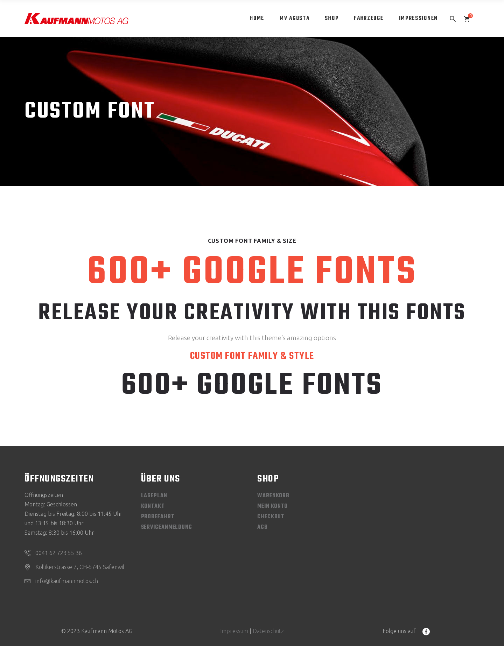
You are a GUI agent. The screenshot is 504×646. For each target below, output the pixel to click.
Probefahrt (157, 516)
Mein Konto (272, 506)
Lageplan (154, 495)
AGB (262, 527)
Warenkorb (273, 495)
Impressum (234, 631)
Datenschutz (268, 631)
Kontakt (152, 506)
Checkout (270, 516)
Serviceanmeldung (166, 527)
